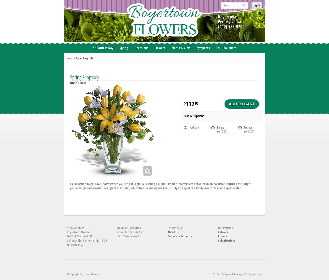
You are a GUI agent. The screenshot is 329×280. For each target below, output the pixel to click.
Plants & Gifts (181, 48)
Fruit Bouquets (226, 48)
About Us (173, 232)
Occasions (141, 48)
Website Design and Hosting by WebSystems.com (237, 274)
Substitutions (226, 240)
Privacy (222, 236)
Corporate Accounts (180, 236)
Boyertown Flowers (164, 21)
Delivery (223, 232)
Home (70, 58)
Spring (124, 48)
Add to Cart (242, 104)
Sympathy (203, 48)
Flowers (160, 48)
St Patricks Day (103, 48)
